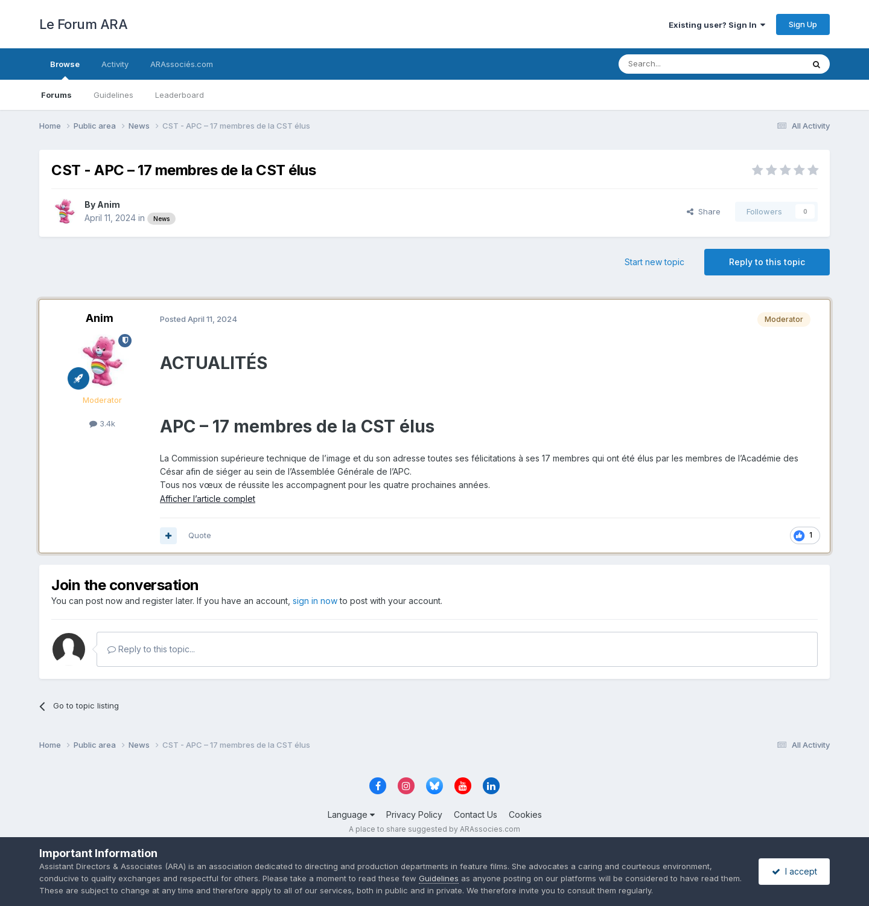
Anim (108, 204)
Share (704, 211)
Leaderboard (179, 95)
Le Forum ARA (83, 24)
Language (351, 814)
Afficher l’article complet (207, 498)
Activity (115, 64)
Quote (199, 535)
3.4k (102, 423)
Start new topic (654, 262)
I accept (794, 871)
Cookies (525, 814)
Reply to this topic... (151, 649)
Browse (65, 69)
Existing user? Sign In (717, 25)
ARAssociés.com (181, 64)
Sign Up (803, 24)
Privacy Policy (414, 814)
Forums (56, 95)
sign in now (315, 601)
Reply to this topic (767, 262)
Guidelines (113, 95)
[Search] (680, 64)
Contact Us (475, 814)
